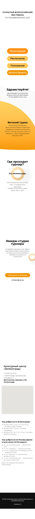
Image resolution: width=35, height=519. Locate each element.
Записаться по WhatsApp (17, 275)
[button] (17, 33)
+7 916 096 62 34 (17, 280)
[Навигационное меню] (32, 3)
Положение (18, 65)
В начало (17, 504)
